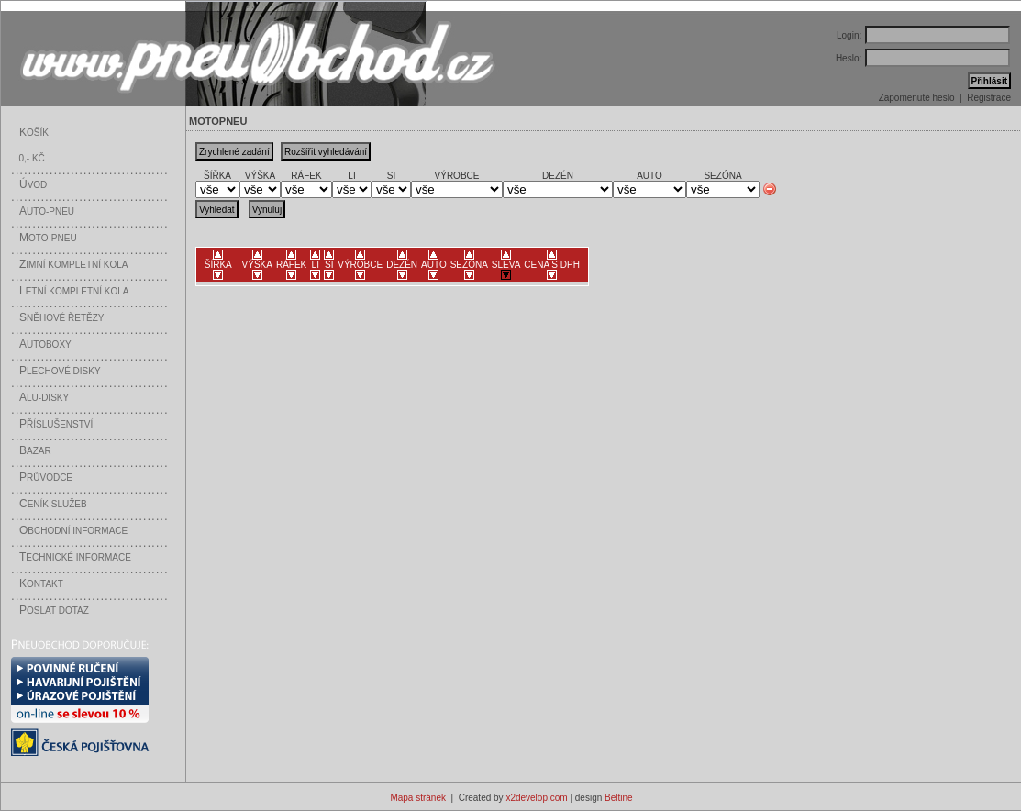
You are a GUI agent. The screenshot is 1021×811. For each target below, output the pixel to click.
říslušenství (56, 424)
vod (33, 185)
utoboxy (45, 344)
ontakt (41, 584)
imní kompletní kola (73, 265)
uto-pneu (46, 211)
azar (35, 451)
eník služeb (53, 504)
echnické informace (75, 557)
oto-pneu (48, 238)
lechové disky (60, 371)
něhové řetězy (61, 318)
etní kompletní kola (74, 291)
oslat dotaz (54, 610)
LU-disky (44, 398)
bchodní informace (73, 531)
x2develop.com (536, 798)
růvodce (45, 477)
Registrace (989, 98)
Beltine (619, 798)
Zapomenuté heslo (917, 98)
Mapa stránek (418, 798)
